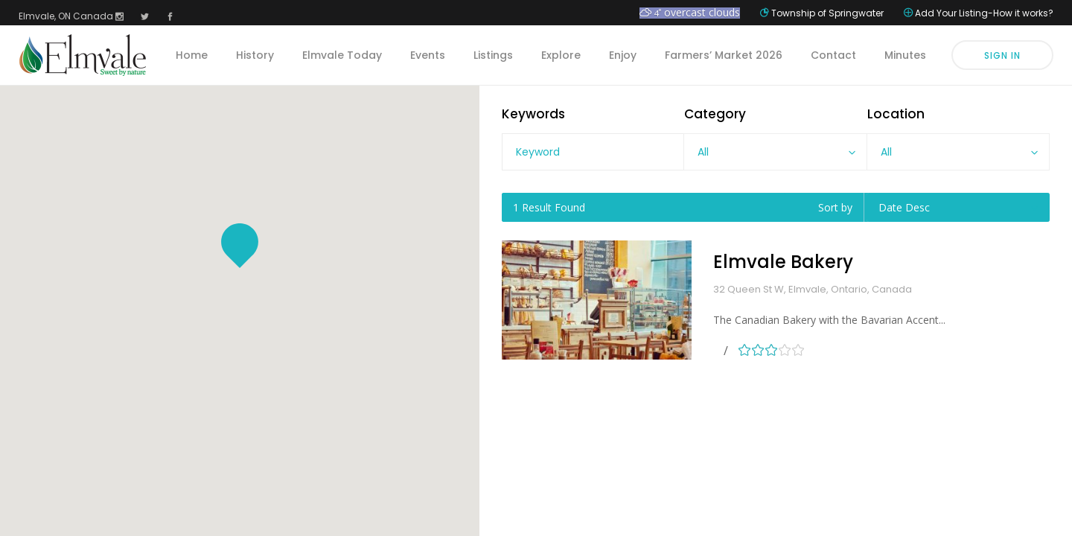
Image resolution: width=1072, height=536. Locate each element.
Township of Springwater (827, 13)
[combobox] (775, 151)
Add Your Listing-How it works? (984, 13)
